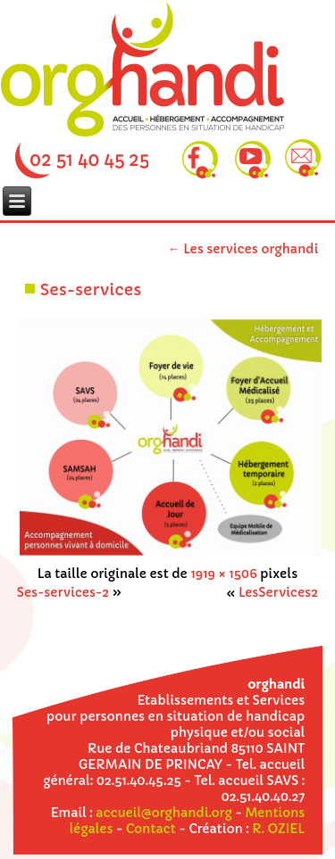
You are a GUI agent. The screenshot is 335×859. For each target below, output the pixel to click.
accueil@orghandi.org (163, 813)
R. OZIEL (278, 829)
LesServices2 (278, 592)
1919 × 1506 (223, 574)
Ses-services (90, 289)
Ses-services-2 (63, 592)
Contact (151, 829)
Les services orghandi (243, 249)
